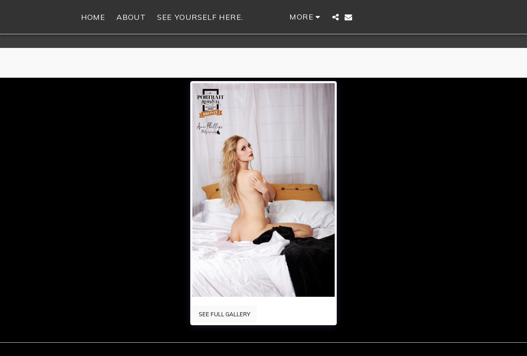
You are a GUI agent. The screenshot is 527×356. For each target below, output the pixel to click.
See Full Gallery (224, 314)
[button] (363, 17)
